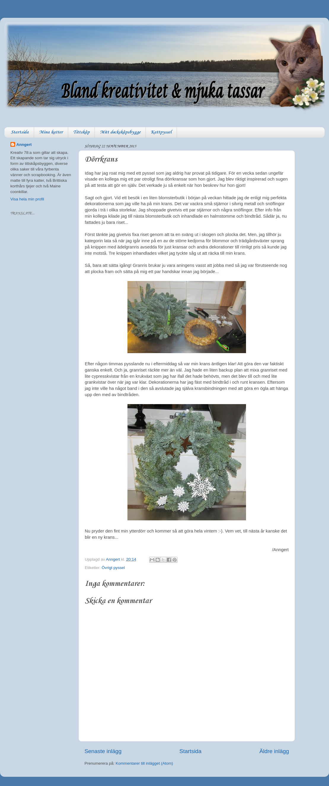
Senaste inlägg (103, 751)
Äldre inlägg (274, 751)
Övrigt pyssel (113, 567)
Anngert (24, 144)
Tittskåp (81, 132)
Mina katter (51, 132)
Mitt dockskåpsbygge (120, 132)
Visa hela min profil (27, 199)
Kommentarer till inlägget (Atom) (144, 763)
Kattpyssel (161, 132)
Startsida (20, 132)
